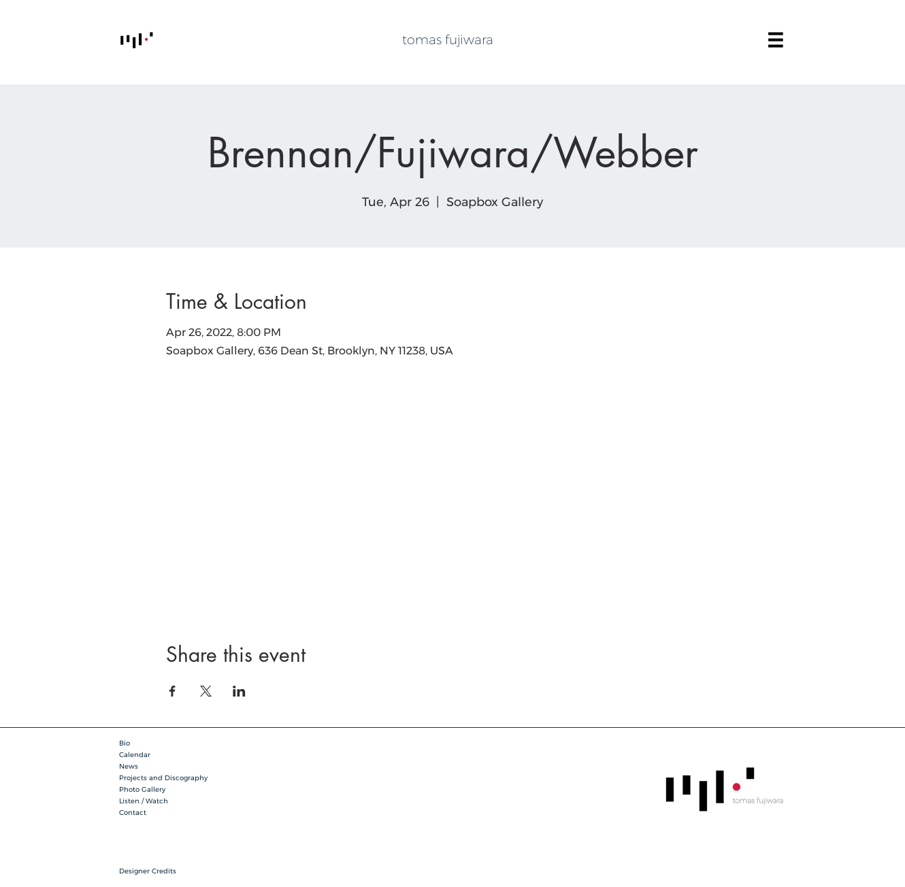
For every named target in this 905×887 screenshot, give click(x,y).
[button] (776, 40)
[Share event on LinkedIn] (239, 691)
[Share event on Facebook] (172, 691)
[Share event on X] (205, 691)
